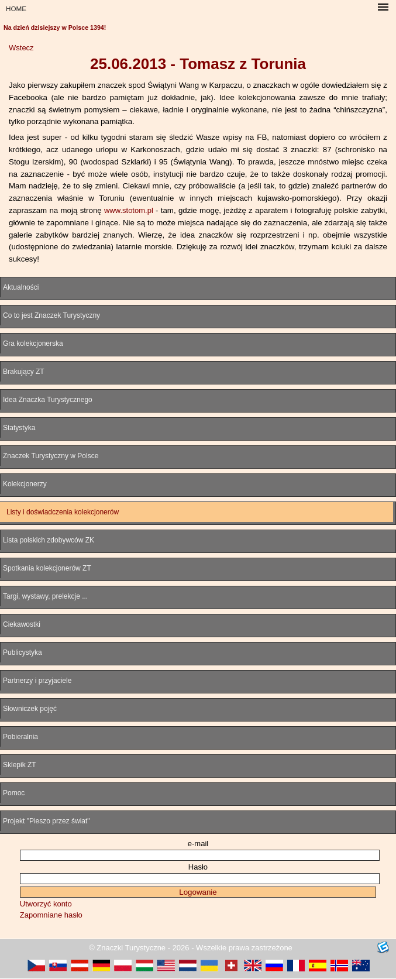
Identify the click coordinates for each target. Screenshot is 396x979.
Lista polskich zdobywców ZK (48, 540)
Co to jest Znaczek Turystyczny (51, 315)
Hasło (198, 867)
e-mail (198, 843)
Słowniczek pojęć (30, 709)
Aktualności (21, 287)
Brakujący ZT (23, 371)
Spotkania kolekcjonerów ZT (47, 568)
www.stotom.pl (128, 210)
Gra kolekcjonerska (33, 343)
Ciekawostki (21, 624)
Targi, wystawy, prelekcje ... (45, 596)
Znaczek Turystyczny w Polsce (50, 456)
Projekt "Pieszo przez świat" (46, 821)
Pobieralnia (20, 737)
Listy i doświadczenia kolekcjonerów (62, 512)
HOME (16, 8)
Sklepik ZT (19, 765)
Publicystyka (22, 652)
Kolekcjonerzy (25, 484)
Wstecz (21, 47)
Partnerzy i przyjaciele (37, 680)
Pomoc (14, 793)
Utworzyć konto (46, 903)
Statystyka (19, 428)
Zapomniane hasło (51, 915)
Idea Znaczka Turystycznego (47, 400)
